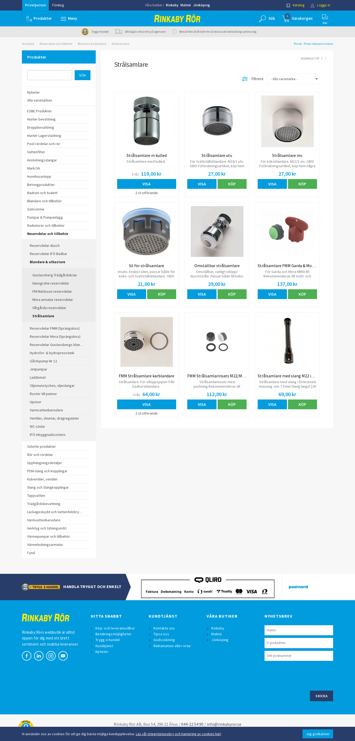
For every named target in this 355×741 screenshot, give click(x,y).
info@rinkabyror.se (224, 724)
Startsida (28, 44)
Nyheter (102, 651)
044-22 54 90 (192, 724)
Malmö (185, 5)
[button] (68, 18)
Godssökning (164, 639)
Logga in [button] (320, 5)
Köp (232, 183)
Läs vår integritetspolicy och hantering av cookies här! (178, 734)
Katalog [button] (295, 5)
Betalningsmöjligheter (113, 634)
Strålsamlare (120, 44)
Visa (146, 183)
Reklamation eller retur (172, 645)
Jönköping (201, 5)
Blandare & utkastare (92, 44)
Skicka (321, 696)
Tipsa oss (161, 634)
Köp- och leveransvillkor (115, 628)
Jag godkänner (318, 734)
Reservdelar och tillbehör (56, 44)
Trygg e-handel (107, 639)
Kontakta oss (164, 628)
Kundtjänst (104, 645)
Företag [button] (58, 5)
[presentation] (305, 675)
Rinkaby (172, 5)
